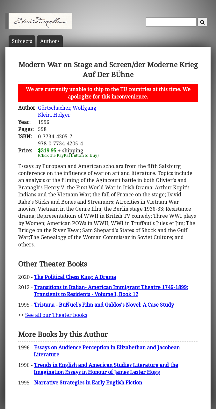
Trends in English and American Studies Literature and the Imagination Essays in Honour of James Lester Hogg (106, 369)
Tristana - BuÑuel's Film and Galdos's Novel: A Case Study (104, 304)
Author (50, 41)
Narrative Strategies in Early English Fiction (88, 382)
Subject (22, 41)
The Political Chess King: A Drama (75, 277)
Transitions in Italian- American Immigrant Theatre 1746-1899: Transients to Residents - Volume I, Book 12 (111, 291)
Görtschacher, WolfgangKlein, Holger (67, 111)
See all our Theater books (56, 314)
